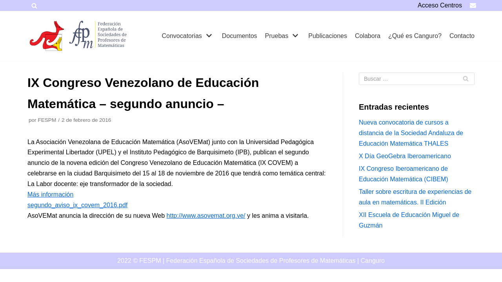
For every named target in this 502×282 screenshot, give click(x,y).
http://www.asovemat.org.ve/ (206, 215)
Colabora (367, 36)
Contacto (462, 36)
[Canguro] (47, 36)
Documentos (239, 36)
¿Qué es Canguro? (415, 36)
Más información (50, 194)
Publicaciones (327, 36)
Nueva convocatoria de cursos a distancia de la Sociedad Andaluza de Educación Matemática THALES (411, 133)
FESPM (47, 120)
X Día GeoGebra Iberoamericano (405, 156)
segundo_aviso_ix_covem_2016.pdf (77, 205)
